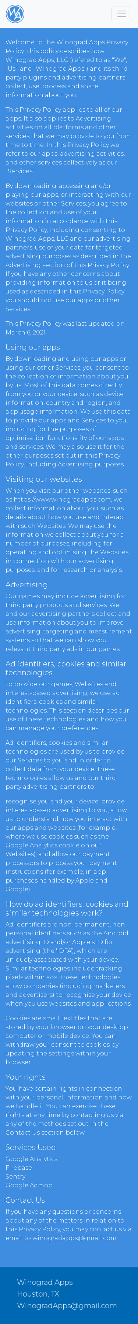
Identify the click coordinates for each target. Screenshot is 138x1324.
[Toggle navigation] (122, 14)
